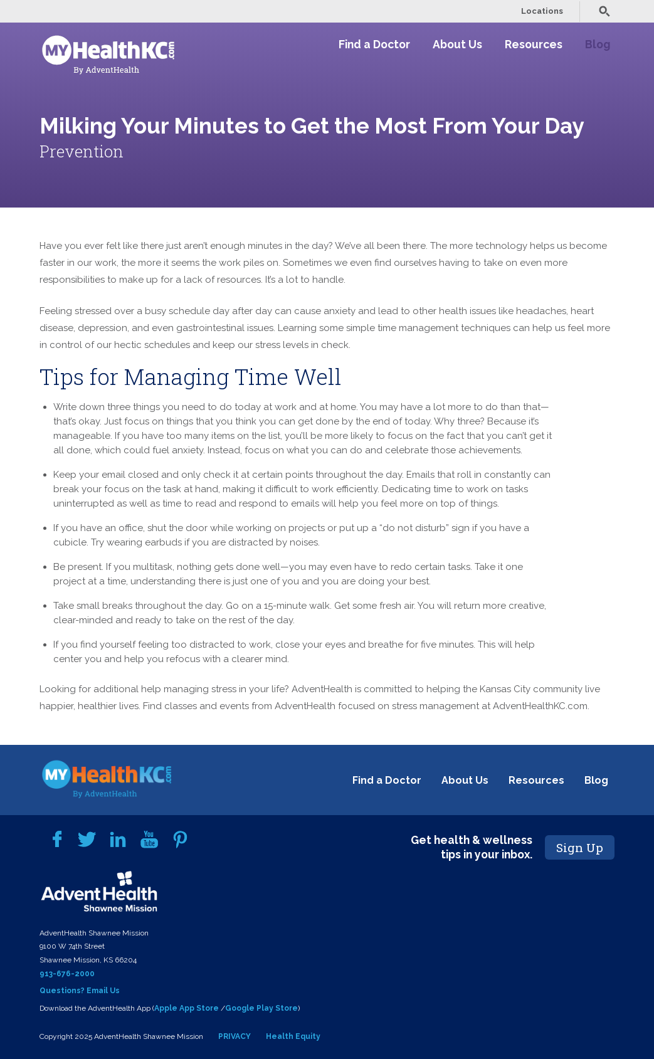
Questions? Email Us (80, 990)
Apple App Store (186, 1008)
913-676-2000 (67, 973)
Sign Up (579, 847)
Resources (533, 44)
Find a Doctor (374, 44)
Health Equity (293, 1036)
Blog (597, 44)
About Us (457, 44)
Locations (542, 11)
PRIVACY (234, 1036)
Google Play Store (261, 1008)
